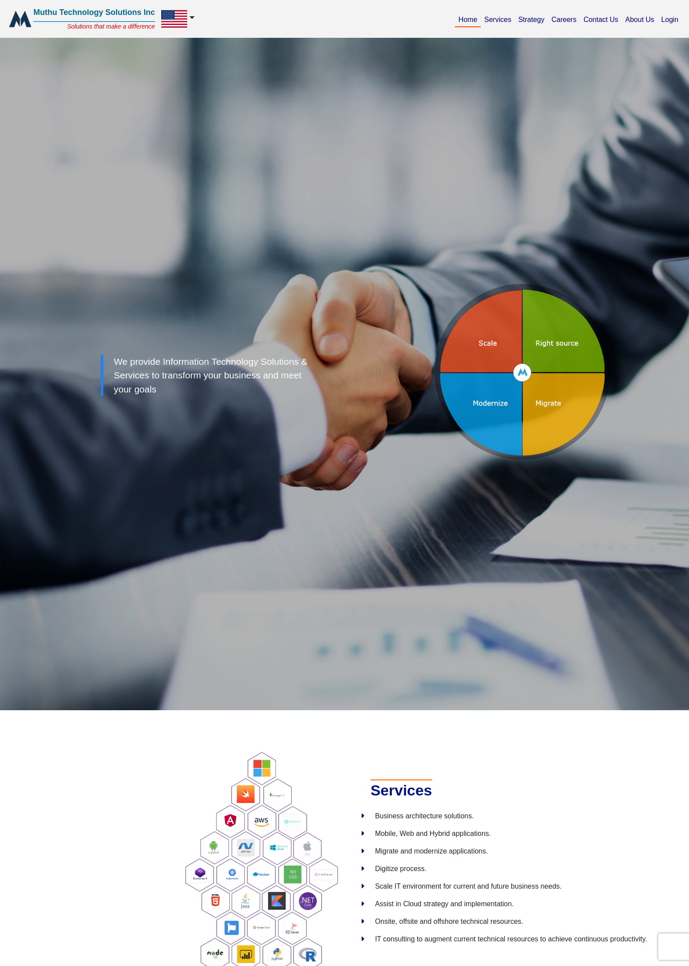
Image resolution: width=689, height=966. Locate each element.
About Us (641, 18)
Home (469, 18)
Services (499, 18)
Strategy (533, 18)
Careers (565, 18)
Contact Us (603, 18)
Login (671, 18)
